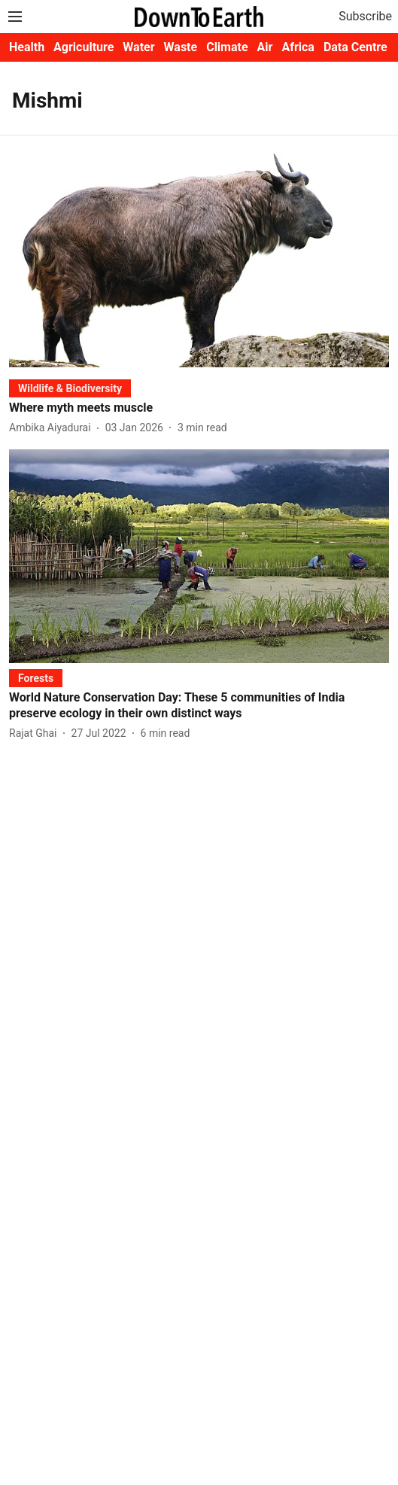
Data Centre (355, 47)
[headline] (199, 408)
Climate (227, 47)
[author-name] (53, 428)
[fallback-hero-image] (199, 260)
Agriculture (83, 47)
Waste (181, 47)
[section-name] (70, 388)
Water (138, 47)
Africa (297, 47)
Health (26, 47)
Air (265, 47)
